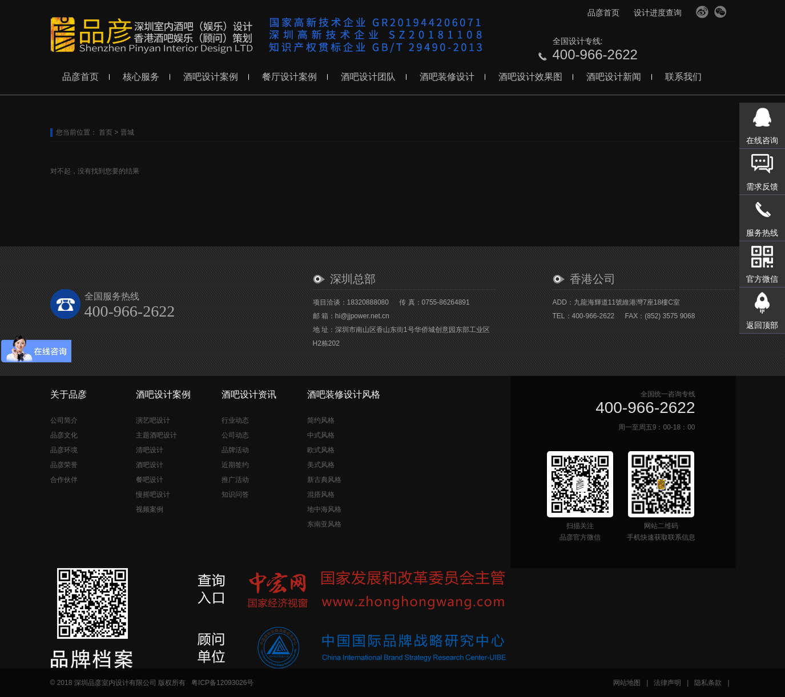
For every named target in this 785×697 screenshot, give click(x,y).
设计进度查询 (658, 12)
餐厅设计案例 (289, 77)
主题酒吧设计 (156, 435)
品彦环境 (64, 450)
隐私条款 (708, 683)
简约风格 (321, 420)
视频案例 (149, 509)
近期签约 (235, 465)
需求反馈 (762, 186)
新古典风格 (324, 480)
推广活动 (235, 480)
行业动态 (235, 420)
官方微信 (720, 12)
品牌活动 (235, 450)
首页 (105, 132)
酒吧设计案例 (210, 77)
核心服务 (141, 77)
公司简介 (64, 420)
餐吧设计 (149, 480)
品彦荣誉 (64, 465)
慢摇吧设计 (153, 495)
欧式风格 (321, 450)
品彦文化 (64, 435)
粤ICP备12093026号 (222, 683)
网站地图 (627, 683)
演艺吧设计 (153, 420)
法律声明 (667, 683)
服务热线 (762, 232)
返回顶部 (762, 325)
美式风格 (321, 465)
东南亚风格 (324, 524)
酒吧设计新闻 (613, 77)
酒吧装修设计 (447, 77)
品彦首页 (603, 12)
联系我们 (683, 77)
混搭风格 (321, 495)
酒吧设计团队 (368, 77)
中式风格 (321, 435)
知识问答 (235, 495)
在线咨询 (762, 140)
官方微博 (702, 12)
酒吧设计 (149, 465)
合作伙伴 (64, 480)
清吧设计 (149, 450)
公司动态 (235, 435)
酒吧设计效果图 (530, 77)
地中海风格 (324, 509)
